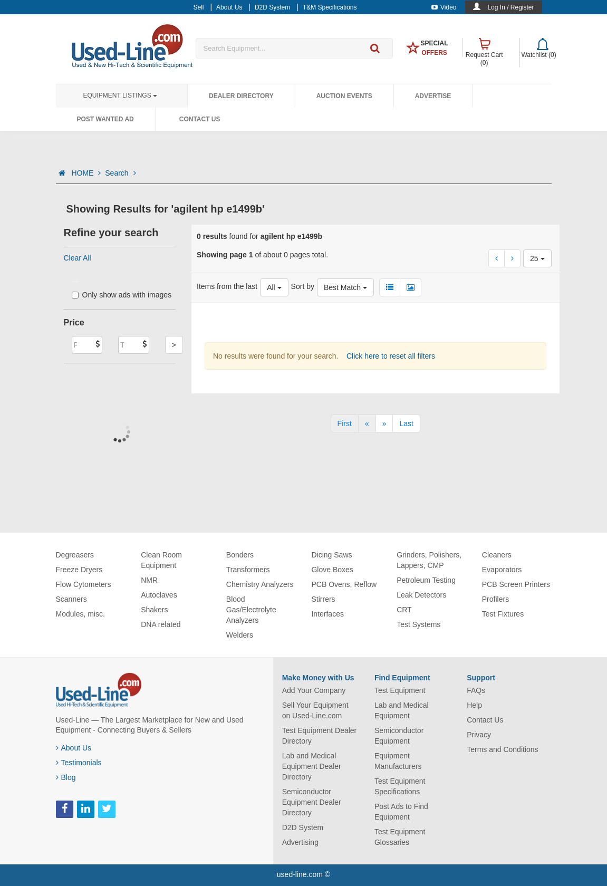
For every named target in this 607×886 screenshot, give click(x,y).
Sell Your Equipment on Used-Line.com (315, 710)
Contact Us (199, 119)
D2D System (303, 827)
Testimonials (79, 762)
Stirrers (323, 599)
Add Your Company (314, 690)
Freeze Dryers (79, 569)
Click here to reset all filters (389, 356)
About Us (74, 748)
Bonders (240, 555)
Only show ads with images (122, 295)
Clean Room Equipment (161, 560)
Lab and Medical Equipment (401, 710)
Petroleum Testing (426, 580)
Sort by (302, 286)
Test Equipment (400, 690)
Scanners (71, 599)
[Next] (384, 423)
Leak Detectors (421, 595)
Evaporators (502, 569)
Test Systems (418, 624)
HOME (86, 173)
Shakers (154, 609)
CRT (404, 609)
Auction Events (344, 96)
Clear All (77, 258)
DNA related (160, 624)
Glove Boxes (332, 569)
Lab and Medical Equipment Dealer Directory (311, 766)
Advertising (300, 842)
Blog (66, 777)
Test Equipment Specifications (400, 786)
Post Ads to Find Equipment (401, 811)
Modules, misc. (80, 614)
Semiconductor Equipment (398, 735)
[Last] (406, 423)
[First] (345, 423)
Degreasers (75, 555)
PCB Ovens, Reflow (344, 584)
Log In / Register (510, 7)
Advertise (433, 96)
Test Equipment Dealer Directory (319, 735)
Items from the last (227, 286)
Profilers (495, 599)
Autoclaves (159, 595)
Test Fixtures (503, 614)
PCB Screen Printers (516, 584)
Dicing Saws (331, 555)
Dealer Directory (241, 96)
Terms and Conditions (502, 749)
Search (120, 173)
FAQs (476, 690)
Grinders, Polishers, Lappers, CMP (429, 560)
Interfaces (327, 614)
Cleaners (497, 555)
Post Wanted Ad (105, 119)
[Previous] (367, 423)
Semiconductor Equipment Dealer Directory (311, 802)
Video (443, 7)
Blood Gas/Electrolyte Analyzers (251, 609)
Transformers (248, 569)
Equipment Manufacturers (397, 761)
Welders (239, 635)
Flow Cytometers (83, 584)
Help (474, 705)
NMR (149, 580)
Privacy (479, 734)
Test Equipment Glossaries (400, 836)
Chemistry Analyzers (260, 584)
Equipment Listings (120, 95)
